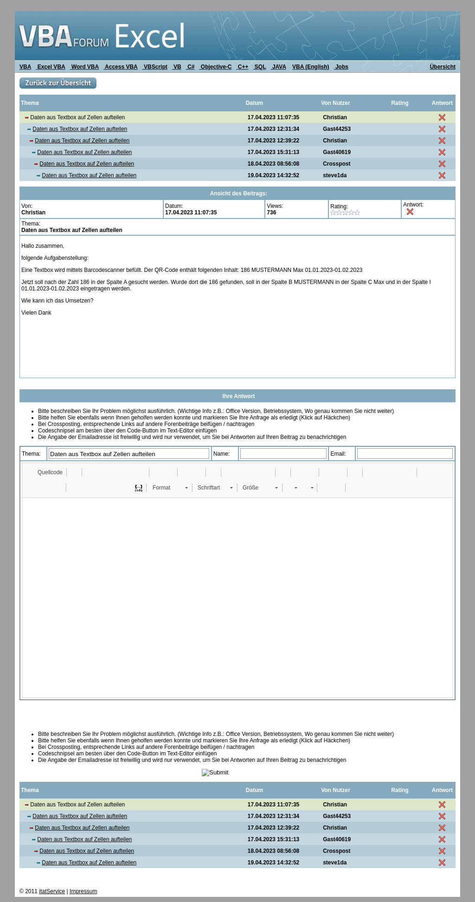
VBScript (154, 67)
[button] (45, 472)
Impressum (83, 891)
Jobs (341, 67)
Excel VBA (50, 67)
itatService (52, 891)
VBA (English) (310, 67)
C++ (243, 67)
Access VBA (120, 67)
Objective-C (215, 67)
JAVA (278, 67)
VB (176, 67)
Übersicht (443, 67)
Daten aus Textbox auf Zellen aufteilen (79, 129)
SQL (259, 67)
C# (190, 67)
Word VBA (84, 67)
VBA (25, 67)
